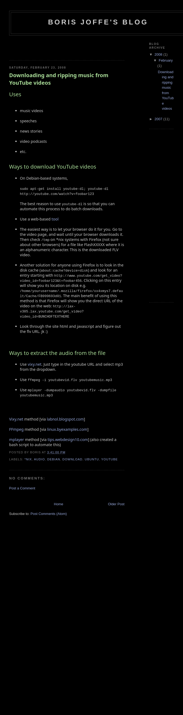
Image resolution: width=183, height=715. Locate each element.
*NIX (28, 459)
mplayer (16, 439)
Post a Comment (22, 488)
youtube (109, 459)
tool (55, 219)
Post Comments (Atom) (49, 514)
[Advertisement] (40, 46)
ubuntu (92, 459)
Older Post (116, 504)
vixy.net (34, 364)
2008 (159, 54)
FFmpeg (16, 429)
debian (53, 459)
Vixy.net (16, 419)
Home (58, 504)
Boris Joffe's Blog (98, 22)
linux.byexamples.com (67, 429)
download (72, 459)
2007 (159, 119)
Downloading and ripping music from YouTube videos (58, 79)
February (166, 60)
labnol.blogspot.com (65, 419)
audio (39, 459)
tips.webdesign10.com (68, 439)
